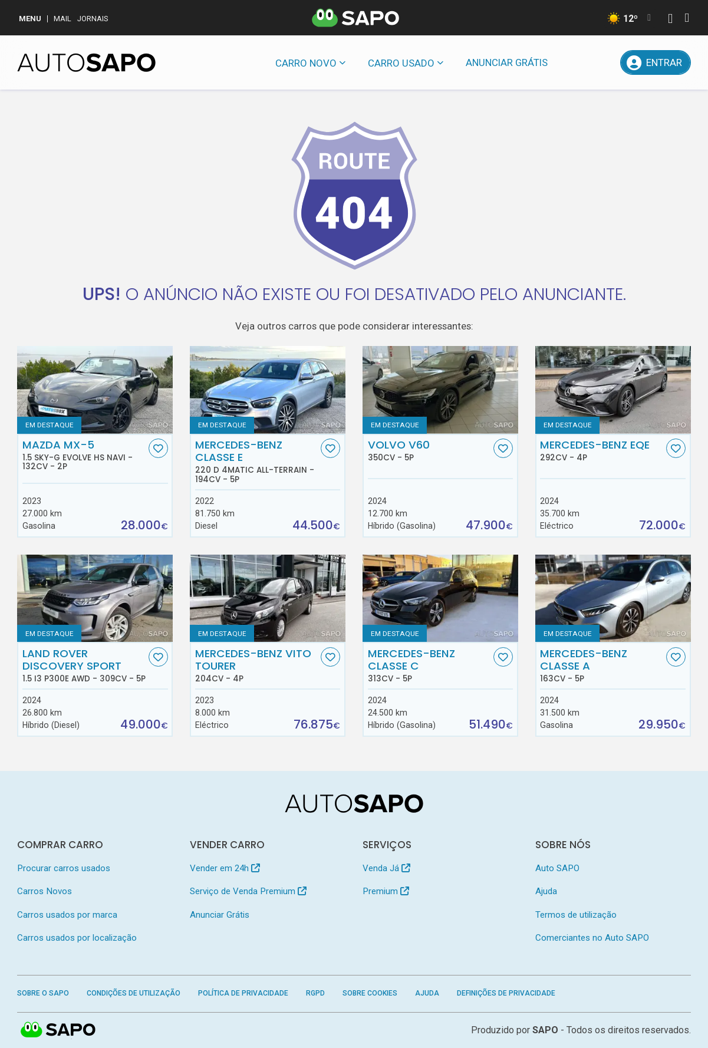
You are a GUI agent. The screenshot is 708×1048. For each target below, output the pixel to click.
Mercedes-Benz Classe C (430, 665)
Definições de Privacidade (506, 993)
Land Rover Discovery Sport (84, 665)
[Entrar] (655, 62)
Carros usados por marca (67, 914)
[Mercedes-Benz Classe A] (613, 598)
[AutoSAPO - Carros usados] (86, 62)
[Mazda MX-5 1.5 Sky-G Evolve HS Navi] (95, 389)
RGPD (315, 993)
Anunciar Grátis (507, 62)
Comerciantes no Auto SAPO (592, 937)
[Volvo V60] (440, 389)
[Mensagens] (573, 62)
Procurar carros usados (63, 868)
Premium (386, 891)
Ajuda (546, 891)
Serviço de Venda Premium (248, 891)
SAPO (545, 1030)
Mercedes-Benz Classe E (257, 461)
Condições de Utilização (133, 993)
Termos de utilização (576, 914)
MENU (30, 18)
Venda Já (386, 868)
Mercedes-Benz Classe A (602, 665)
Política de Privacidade (243, 993)
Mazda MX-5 (84, 455)
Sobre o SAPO (43, 993)
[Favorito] (158, 448)
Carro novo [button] (306, 63)
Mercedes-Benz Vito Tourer (257, 665)
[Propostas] (603, 62)
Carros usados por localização (77, 937)
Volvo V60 (430, 450)
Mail (62, 18)
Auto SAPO (557, 868)
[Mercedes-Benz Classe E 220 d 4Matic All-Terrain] (267, 389)
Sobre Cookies (370, 993)
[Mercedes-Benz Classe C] (440, 598)
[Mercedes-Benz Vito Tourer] (267, 598)
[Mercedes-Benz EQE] (613, 389)
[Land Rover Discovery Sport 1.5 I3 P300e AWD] (95, 598)
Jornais (92, 18)
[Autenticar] (670, 19)
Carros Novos (44, 891)
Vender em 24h (225, 868)
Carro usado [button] (401, 63)
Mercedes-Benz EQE (602, 450)
